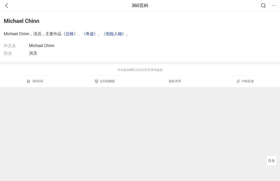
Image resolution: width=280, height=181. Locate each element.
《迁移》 (69, 33)
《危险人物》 (114, 33)
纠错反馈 (245, 81)
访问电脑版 (105, 81)
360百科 (140, 5)
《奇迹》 (90, 33)
